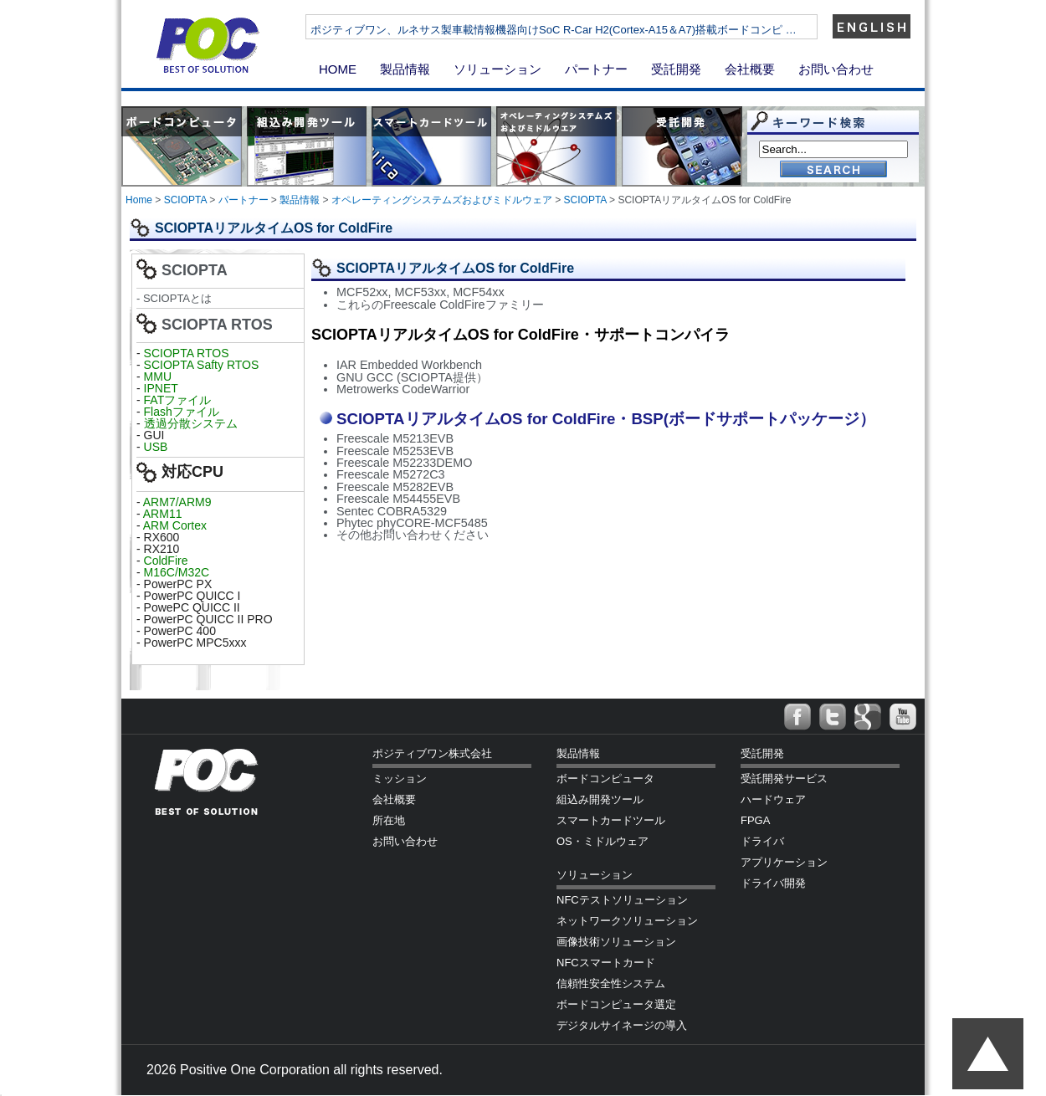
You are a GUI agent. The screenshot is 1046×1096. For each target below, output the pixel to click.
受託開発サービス (784, 778)
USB (156, 446)
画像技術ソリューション (616, 941)
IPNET (161, 388)
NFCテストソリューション (622, 900)
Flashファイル (181, 411)
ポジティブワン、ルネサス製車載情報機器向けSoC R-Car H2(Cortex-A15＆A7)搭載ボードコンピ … (610, 29)
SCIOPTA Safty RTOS (201, 364)
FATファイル (178, 400)
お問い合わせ (836, 69)
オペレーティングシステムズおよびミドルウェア (441, 200)
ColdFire (166, 560)
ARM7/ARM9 (177, 502)
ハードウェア (773, 799)
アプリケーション (784, 862)
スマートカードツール (610, 820)
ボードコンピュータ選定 (616, 1004)
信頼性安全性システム (610, 983)
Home (139, 200)
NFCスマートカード (605, 962)
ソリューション (497, 69)
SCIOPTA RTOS (186, 353)
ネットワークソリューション (627, 920)
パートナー (596, 69)
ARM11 (162, 513)
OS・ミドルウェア (602, 841)
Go (833, 170)
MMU (158, 376)
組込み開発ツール (599, 799)
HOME (337, 69)
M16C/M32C (177, 572)
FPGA (755, 820)
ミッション (399, 778)
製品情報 (405, 69)
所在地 (388, 820)
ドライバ (762, 841)
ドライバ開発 (773, 883)
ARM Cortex (175, 525)
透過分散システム (191, 423)
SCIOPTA (185, 200)
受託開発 (676, 69)
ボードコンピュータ (605, 778)
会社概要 (750, 69)
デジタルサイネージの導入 (621, 1025)
